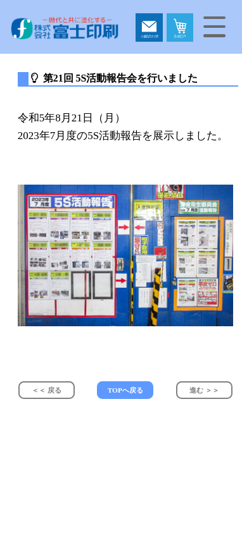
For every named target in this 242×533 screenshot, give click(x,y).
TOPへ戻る (125, 390)
